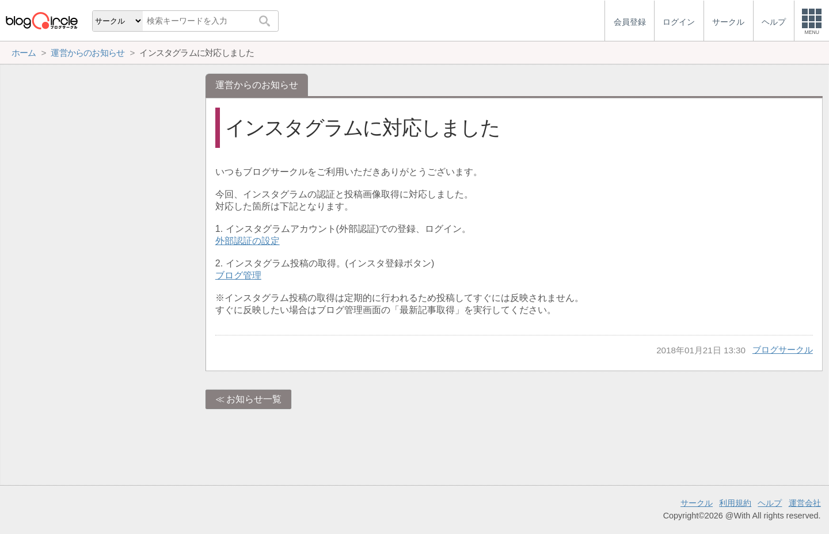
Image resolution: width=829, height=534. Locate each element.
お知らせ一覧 (254, 399)
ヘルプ (770, 503)
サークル (696, 503)
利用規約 (735, 503)
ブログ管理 (238, 275)
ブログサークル (782, 349)
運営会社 (805, 503)
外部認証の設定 (247, 241)
